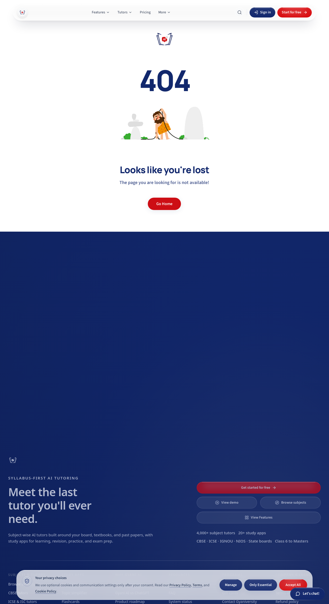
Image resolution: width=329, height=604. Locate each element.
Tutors (124, 12)
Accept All (293, 585)
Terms (197, 585)
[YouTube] (292, 520)
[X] (268, 520)
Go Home (164, 204)
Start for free (294, 12)
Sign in (262, 12)
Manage (231, 585)
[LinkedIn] (280, 520)
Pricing (145, 12)
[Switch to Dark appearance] (229, 520)
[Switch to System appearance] (209, 520)
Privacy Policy (180, 585)
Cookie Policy (45, 591)
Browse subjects (290, 316)
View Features (258, 331)
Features (101, 12)
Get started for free (258, 301)
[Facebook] (316, 520)
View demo (227, 316)
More (164, 12)
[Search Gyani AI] (239, 12)
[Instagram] (304, 520)
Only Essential (261, 585)
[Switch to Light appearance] (247, 520)
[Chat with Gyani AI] (307, 594)
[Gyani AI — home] (22, 12)
